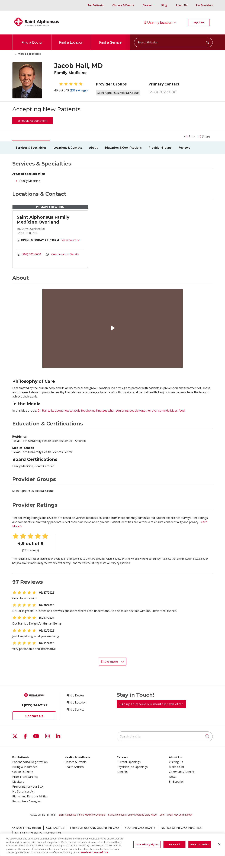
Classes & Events (123, 5)
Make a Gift (176, 767)
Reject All (174, 844)
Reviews (184, 147)
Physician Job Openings (132, 767)
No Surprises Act (23, 791)
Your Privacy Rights (140, 828)
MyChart (199, 22)
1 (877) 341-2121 (34, 705)
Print (189, 136)
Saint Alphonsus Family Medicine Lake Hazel (132, 814)
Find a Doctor (32, 39)
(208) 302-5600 (162, 92)
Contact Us (34, 716)
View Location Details (62, 254)
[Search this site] (173, 42)
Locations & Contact (67, 147)
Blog (164, 5)
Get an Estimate (22, 772)
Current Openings (129, 762)
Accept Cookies (199, 844)
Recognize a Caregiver (27, 801)
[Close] (219, 844)
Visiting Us (176, 762)
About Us (181, 5)
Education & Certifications (123, 147)
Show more (112, 661)
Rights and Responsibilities (30, 796)
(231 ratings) (79, 90)
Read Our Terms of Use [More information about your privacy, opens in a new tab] (94, 852)
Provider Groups (160, 147)
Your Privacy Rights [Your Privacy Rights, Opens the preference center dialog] (146, 844)
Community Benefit (181, 772)
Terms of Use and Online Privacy (95, 828)
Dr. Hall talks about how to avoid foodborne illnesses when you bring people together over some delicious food (111, 410)
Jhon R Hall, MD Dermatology (176, 814)
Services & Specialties (31, 147)
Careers (148, 5)
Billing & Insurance (24, 767)
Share (204, 136)
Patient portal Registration (30, 762)
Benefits (122, 772)
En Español (176, 782)
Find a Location (71, 39)
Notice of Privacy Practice (181, 828)
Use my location (158, 22)
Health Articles (74, 767)
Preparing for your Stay (28, 786)
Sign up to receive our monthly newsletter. (151, 704)
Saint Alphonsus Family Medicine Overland (43, 220)
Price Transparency (25, 777)
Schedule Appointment (32, 121)
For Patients (96, 5)
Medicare (18, 782)
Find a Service (110, 39)
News (172, 777)
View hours (71, 240)
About (93, 147)
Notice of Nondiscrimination (38, 833)
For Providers (204, 5)
